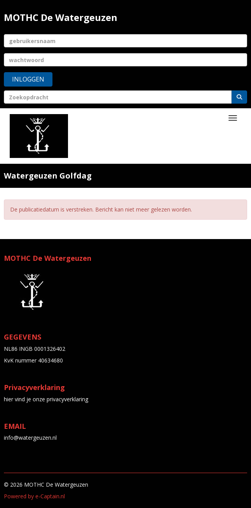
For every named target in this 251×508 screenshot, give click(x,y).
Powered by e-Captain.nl (34, 496)
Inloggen (28, 79)
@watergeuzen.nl (30, 437)
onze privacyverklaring (60, 399)
